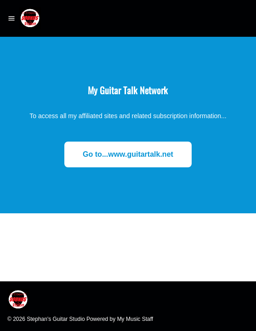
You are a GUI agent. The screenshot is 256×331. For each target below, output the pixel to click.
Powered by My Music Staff (119, 319)
